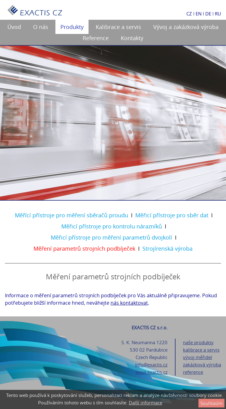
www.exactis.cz (151, 372)
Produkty (72, 27)
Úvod (14, 27)
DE (208, 13)
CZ (189, 13)
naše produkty (198, 342)
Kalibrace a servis (118, 27)
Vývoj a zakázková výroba (186, 27)
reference (193, 372)
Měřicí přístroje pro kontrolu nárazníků (111, 226)
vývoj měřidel (197, 357)
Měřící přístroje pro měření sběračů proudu (71, 215)
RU (218, 13)
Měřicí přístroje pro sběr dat (171, 215)
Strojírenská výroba (167, 248)
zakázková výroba (202, 364)
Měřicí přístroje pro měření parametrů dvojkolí (111, 237)
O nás (40, 27)
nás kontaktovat (129, 302)
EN (199, 13)
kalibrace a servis (201, 350)
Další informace (145, 402)
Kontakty (132, 38)
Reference (96, 38)
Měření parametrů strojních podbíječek (84, 248)
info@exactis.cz (151, 364)
